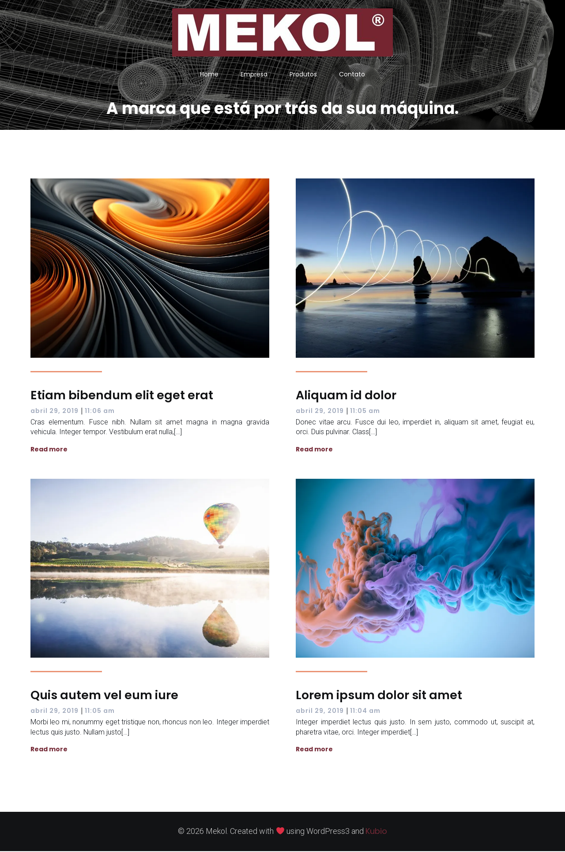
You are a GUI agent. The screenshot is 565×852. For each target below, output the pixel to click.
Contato (352, 74)
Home (209, 74)
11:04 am (365, 711)
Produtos (303, 74)
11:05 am (365, 411)
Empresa (254, 74)
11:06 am (100, 411)
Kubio (376, 831)
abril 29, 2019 (54, 411)
